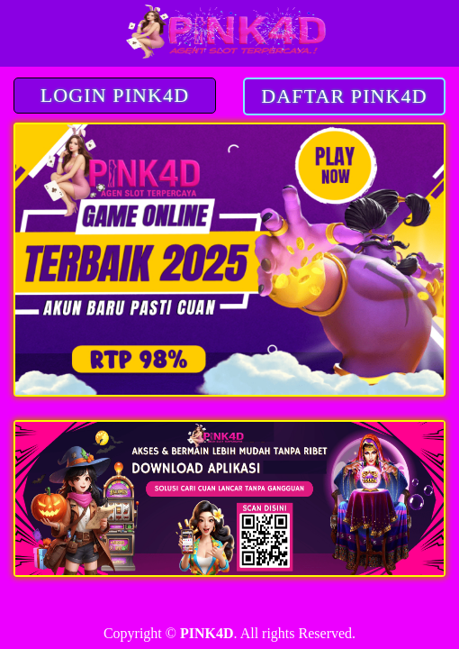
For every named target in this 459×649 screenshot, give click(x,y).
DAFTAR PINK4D (344, 96)
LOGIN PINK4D (114, 95)
